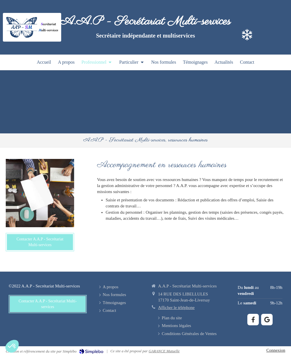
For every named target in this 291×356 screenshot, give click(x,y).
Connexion (275, 350)
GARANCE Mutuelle (164, 351)
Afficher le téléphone (176, 307)
